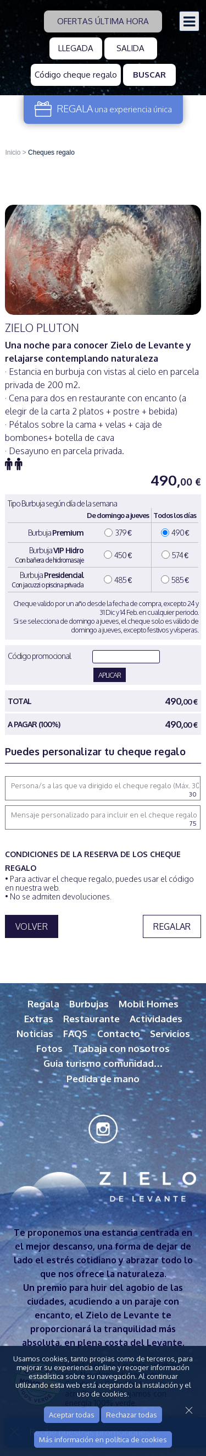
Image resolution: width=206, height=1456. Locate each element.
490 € (175, 532)
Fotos (49, 1048)
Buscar (149, 74)
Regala (43, 1004)
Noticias (34, 1033)
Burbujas (89, 1004)
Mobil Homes (149, 1004)
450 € (117, 555)
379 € (117, 532)
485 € (117, 580)
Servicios (170, 1033)
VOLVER (31, 926)
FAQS (75, 1033)
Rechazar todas (131, 1414)
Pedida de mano (103, 1078)
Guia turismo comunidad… (103, 1063)
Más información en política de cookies (103, 1439)
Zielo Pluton (42, 327)
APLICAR (109, 674)
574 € (175, 555)
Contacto (118, 1033)
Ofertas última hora (103, 21)
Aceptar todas (71, 1414)
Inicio (12, 152)
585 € (174, 580)
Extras (38, 1018)
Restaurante (91, 1018)
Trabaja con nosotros (121, 1048)
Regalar (172, 926)
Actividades (156, 1018)
